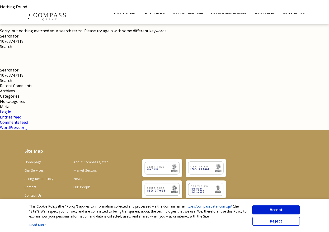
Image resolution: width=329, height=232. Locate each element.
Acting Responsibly (38, 178)
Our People (82, 187)
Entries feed (10, 117)
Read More (37, 225)
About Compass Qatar (90, 162)
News (77, 178)
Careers (30, 187)
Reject (276, 221)
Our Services (34, 170)
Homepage (33, 162)
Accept (276, 209)
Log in (5, 111)
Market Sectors (85, 170)
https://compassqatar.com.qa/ (209, 206)
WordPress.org (13, 127)
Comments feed (14, 122)
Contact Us (33, 195)
